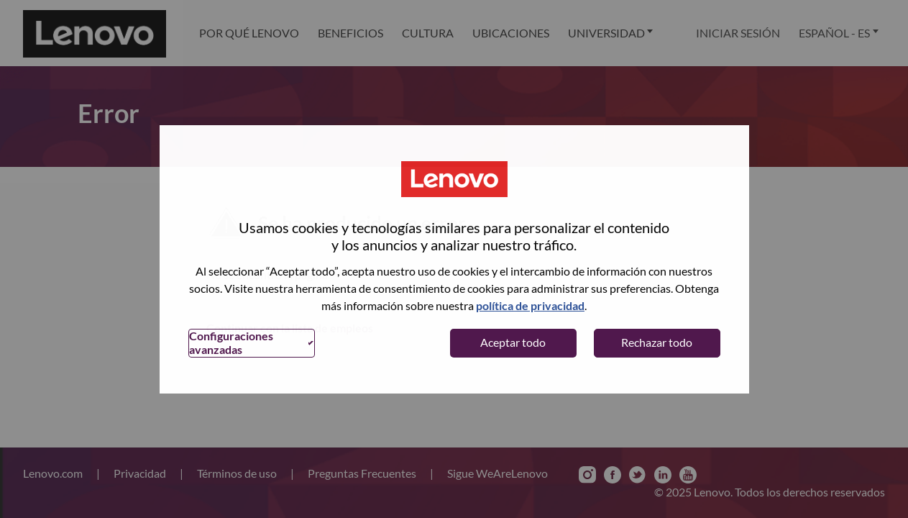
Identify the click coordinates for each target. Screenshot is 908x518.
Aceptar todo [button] (513, 342)
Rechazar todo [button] (656, 342)
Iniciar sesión (738, 33)
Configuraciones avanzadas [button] (231, 342)
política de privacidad (530, 305)
